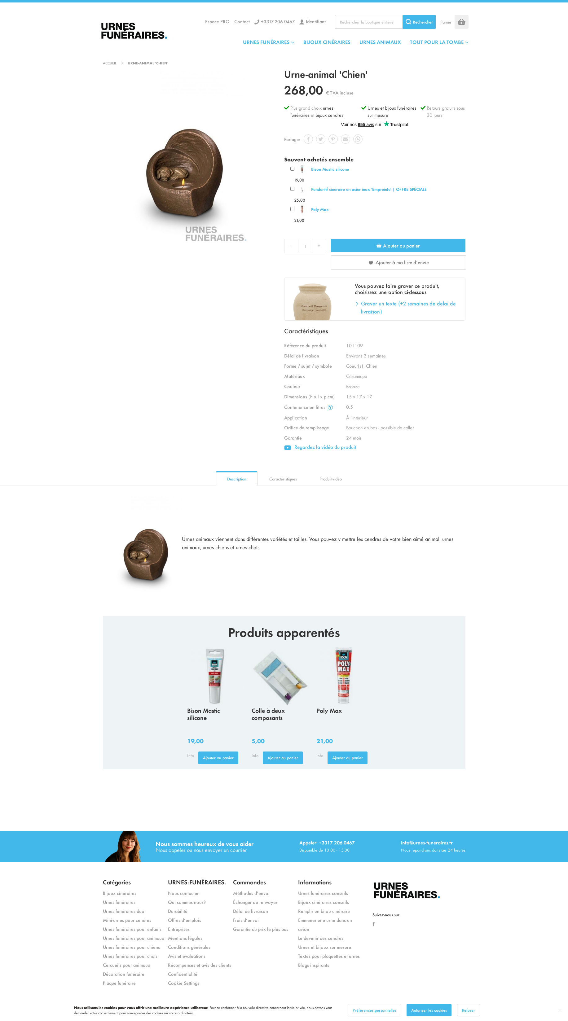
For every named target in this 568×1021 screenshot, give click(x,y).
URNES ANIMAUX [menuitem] (380, 41)
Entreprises (179, 929)
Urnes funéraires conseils (323, 893)
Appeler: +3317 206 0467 (327, 842)
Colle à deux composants (268, 713)
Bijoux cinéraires (119, 893)
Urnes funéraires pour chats (130, 956)
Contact (242, 21)
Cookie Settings (183, 982)
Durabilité (177, 911)
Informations (315, 882)
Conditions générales (189, 947)
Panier (445, 22)
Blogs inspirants (313, 965)
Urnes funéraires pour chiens (131, 947)
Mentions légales (185, 938)
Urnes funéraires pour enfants (132, 929)
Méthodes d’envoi (251, 893)
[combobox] (385, 22)
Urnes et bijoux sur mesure (324, 947)
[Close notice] (560, 1010)
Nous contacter (183, 893)
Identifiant (316, 21)
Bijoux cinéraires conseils (323, 902)
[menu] (356, 42)
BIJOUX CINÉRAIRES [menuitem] (326, 41)
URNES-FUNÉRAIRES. (197, 882)
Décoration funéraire (123, 974)
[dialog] (284, 1010)
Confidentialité (182, 974)
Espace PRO (217, 21)
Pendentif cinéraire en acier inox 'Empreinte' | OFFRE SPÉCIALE (369, 189)
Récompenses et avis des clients (199, 965)
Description (236, 479)
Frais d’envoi (246, 920)
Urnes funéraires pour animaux (133, 938)
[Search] (419, 22)
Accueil (110, 62)
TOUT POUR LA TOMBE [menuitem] (437, 41)
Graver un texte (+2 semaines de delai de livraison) (408, 307)
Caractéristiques (283, 479)
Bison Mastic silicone (330, 169)
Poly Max (320, 209)
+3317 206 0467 (278, 21)
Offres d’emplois (184, 920)
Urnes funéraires (119, 902)
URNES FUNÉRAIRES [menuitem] (266, 41)
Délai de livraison (250, 911)
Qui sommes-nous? (187, 902)
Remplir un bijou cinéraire (324, 911)
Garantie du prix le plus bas (260, 929)
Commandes (249, 882)
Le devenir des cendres (320, 938)
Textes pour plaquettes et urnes (329, 956)
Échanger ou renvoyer (255, 902)
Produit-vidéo (330, 479)
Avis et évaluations (186, 956)
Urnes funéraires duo (123, 911)
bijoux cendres (329, 115)
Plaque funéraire (119, 982)
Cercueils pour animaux (126, 965)
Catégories (117, 882)
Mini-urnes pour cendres (127, 920)
